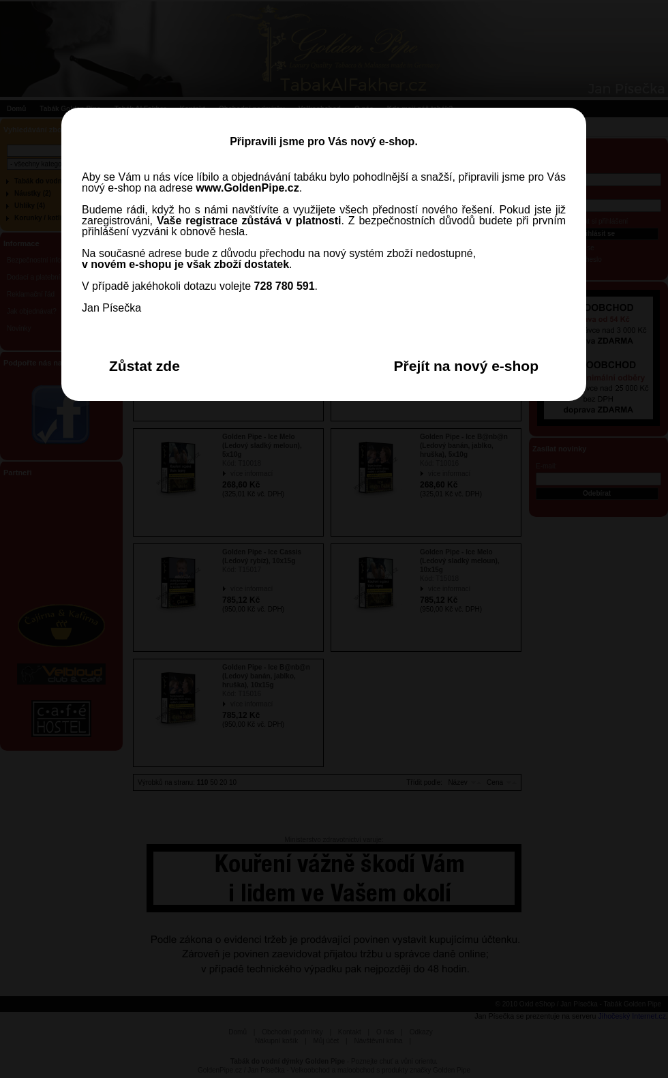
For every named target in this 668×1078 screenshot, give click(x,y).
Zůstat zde (144, 365)
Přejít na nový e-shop (466, 365)
